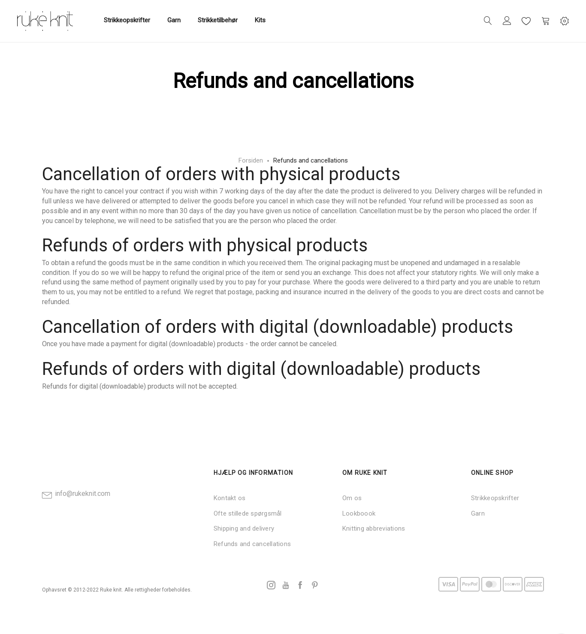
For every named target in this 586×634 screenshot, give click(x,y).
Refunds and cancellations (252, 544)
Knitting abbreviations (373, 528)
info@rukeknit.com (82, 493)
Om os (352, 498)
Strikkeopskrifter (495, 498)
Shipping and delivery (244, 528)
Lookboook (358, 513)
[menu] (184, 21)
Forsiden (251, 160)
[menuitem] (127, 21)
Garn (478, 513)
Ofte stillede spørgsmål (248, 513)
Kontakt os (229, 498)
